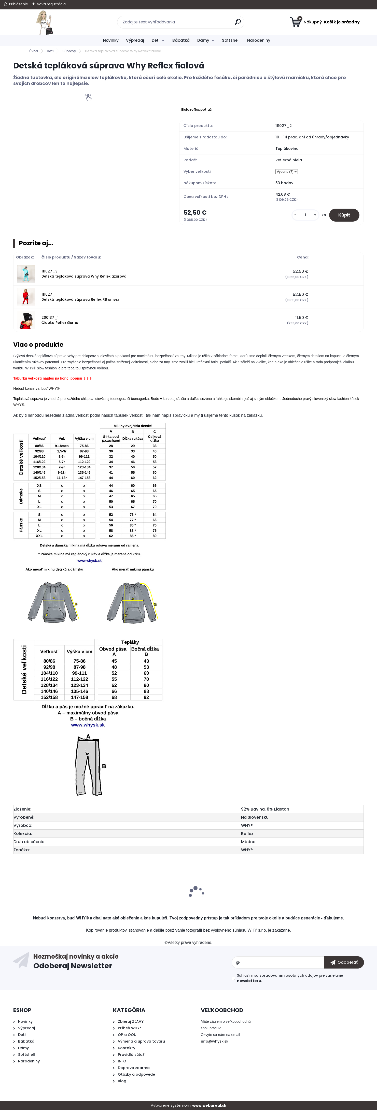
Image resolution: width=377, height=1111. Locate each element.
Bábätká (181, 40)
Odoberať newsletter (132, 963)
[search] (238, 24)
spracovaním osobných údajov (288, 976)
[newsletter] (344, 963)
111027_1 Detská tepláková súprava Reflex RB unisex (80, 298)
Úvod (33, 51)
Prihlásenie (18, 4)
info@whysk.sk (214, 1042)
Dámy (203, 40)
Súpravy (69, 51)
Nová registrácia (51, 4)
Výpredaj (135, 40)
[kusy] (303, 215)
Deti (156, 40)
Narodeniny (258, 40)
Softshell (231, 40)
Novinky (111, 40)
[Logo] (44, 22)
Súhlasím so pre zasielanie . (290, 979)
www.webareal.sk (209, 1106)
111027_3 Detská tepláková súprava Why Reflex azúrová (84, 275)
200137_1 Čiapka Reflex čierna (59, 321)
